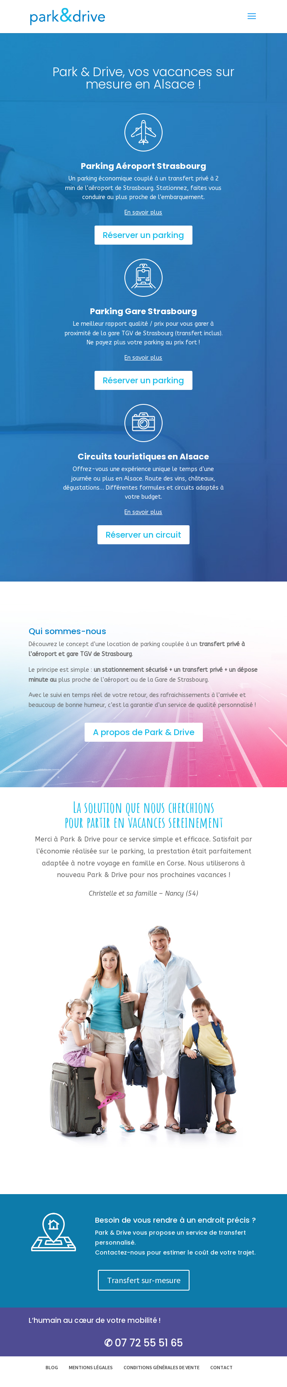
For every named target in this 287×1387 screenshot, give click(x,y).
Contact (221, 1367)
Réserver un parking (143, 235)
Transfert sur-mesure (143, 1280)
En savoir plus (143, 212)
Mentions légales (91, 1367)
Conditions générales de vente (161, 1367)
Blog (52, 1367)
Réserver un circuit (143, 535)
